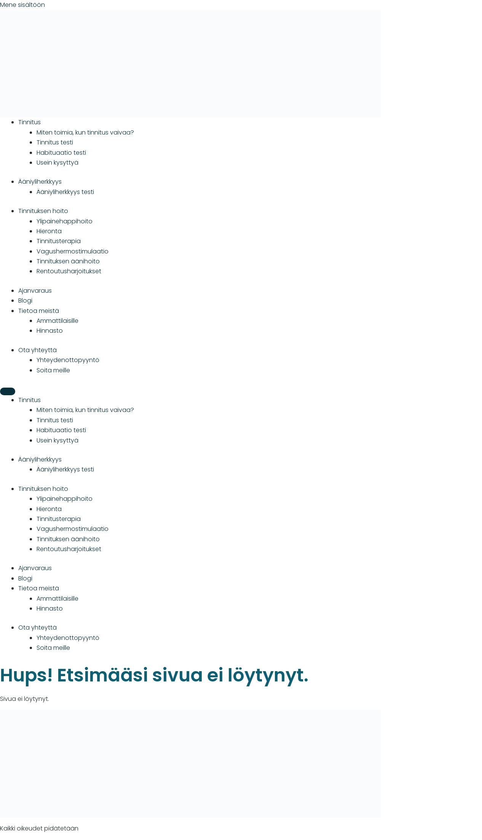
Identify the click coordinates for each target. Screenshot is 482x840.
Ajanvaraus (35, 290)
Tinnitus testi (55, 142)
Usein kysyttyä (57, 162)
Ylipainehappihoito (65, 221)
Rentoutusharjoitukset (69, 271)
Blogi (25, 300)
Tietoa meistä (38, 310)
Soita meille (53, 370)
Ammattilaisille (57, 320)
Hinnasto (50, 330)
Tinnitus (29, 122)
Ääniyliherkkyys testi (65, 192)
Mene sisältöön (22, 4)
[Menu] (7, 391)
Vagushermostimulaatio (73, 251)
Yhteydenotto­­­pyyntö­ (68, 360)
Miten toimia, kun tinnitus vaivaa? (85, 132)
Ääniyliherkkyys (40, 181)
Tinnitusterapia (59, 241)
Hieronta (49, 231)
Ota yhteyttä (37, 350)
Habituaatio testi (61, 152)
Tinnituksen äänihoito (68, 261)
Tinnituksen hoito (43, 211)
